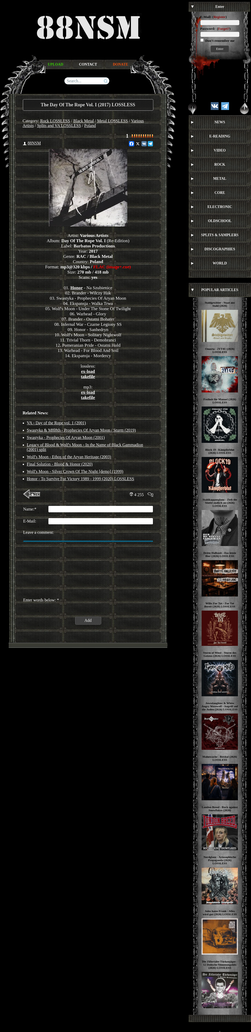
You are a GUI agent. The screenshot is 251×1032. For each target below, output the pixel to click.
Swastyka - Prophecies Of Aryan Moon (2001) (66, 437)
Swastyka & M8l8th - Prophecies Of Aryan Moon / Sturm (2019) (81, 430)
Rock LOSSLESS (55, 121)
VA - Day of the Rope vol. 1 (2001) (56, 423)
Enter (219, 49)
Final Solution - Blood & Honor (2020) (60, 464)
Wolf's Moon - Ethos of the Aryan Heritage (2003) (69, 457)
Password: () (215, 29)
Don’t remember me (219, 41)
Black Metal (83, 121)
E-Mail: (206, 17)
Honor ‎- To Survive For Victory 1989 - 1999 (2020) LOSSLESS (80, 479)
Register (219, 17)
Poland (90, 125)
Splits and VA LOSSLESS (59, 125)
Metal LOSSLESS (112, 121)
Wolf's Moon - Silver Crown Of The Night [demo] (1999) (75, 471)
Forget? (223, 29)
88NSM (34, 143)
